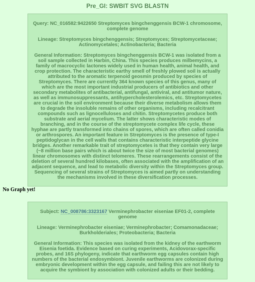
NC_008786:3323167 (84, 211)
